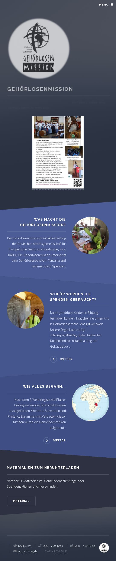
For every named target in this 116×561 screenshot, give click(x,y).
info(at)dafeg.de (27, 551)
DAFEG (22, 546)
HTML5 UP (60, 551)
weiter (66, 359)
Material (21, 500)
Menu (104, 4)
